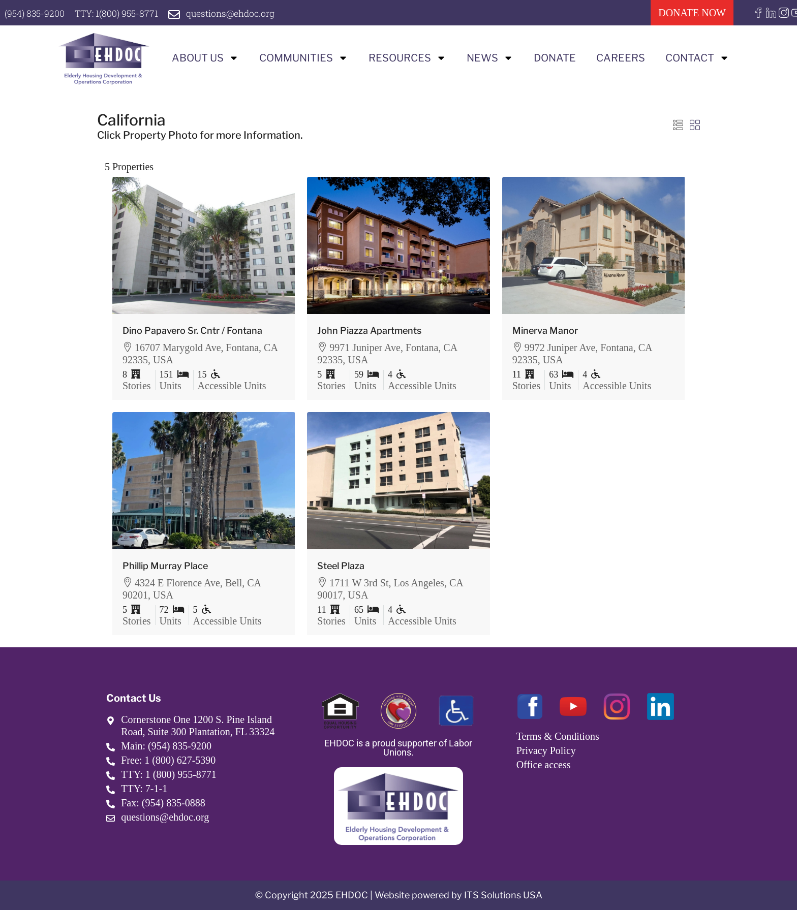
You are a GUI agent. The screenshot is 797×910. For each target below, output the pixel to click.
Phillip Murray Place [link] (165, 565)
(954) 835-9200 (35, 13)
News (490, 58)
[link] (203, 245)
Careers (620, 58)
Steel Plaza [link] (340, 565)
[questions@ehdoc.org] (178, 14)
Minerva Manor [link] (545, 330)
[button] (678, 125)
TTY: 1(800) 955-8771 (119, 13)
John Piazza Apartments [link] (369, 330)
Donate (555, 58)
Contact (697, 58)
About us (205, 58)
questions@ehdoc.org (235, 13)
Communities (303, 58)
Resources (407, 58)
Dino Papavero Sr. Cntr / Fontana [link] (192, 330)
